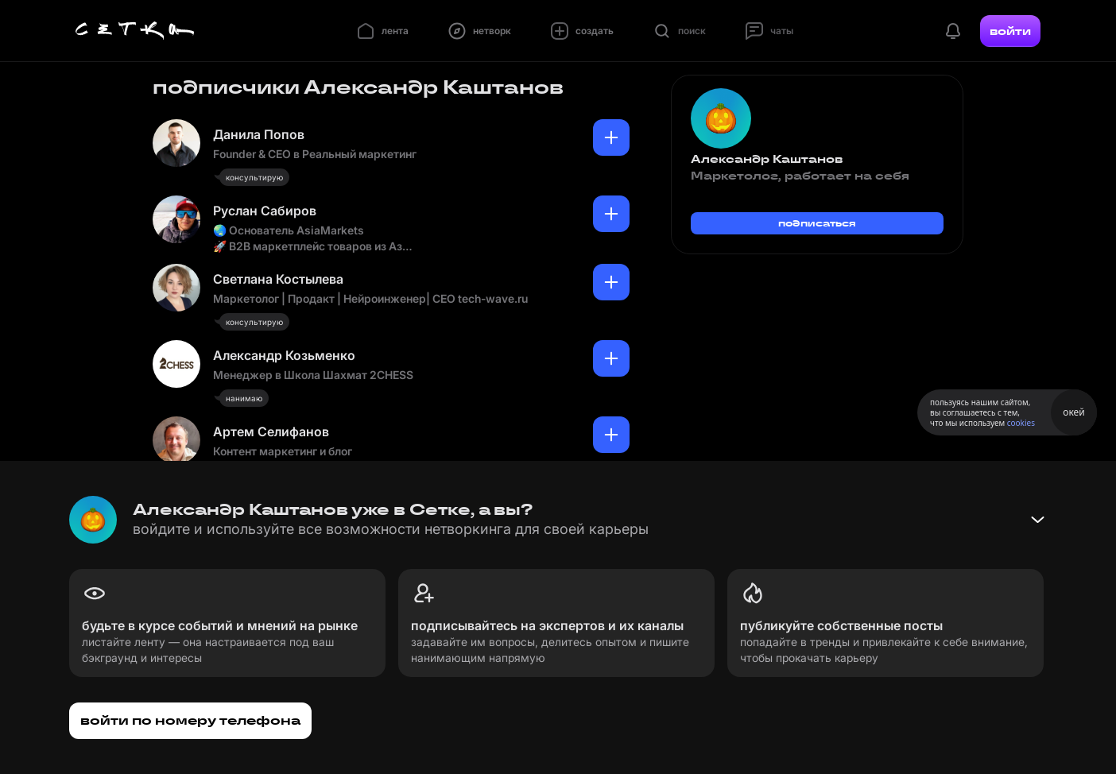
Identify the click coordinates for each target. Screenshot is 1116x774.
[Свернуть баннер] (1037, 519)
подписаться (817, 223)
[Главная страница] (135, 31)
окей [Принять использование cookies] (1073, 412)
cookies (1021, 422)
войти (1010, 31)
